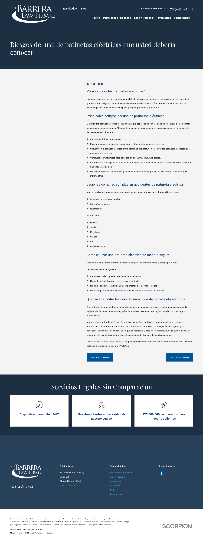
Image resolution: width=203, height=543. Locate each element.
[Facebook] (161, 473)
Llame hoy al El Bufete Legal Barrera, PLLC (107, 341)
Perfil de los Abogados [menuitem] (117, 18)
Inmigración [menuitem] (164, 18)
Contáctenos (115, 494)
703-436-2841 (181, 9)
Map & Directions (68, 485)
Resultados (70, 8)
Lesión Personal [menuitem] (144, 18)
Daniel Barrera (120, 322)
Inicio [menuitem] (96, 18)
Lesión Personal (117, 476)
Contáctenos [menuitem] (182, 18)
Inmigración (115, 481)
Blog (83, 8)
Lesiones (94, 199)
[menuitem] (16, 533)
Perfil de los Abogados (120, 472)
